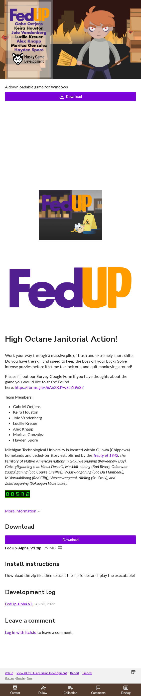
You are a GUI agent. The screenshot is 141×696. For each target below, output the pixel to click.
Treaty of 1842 (105, 455)
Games (9, 678)
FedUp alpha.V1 (19, 603)
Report (74, 673)
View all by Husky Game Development (42, 673)
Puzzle (20, 678)
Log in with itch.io (20, 632)
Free (29, 678)
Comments (98, 690)
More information (23, 510)
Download (70, 96)
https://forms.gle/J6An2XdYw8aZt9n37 (49, 387)
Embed (87, 673)
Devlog (125, 690)
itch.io (9, 673)
